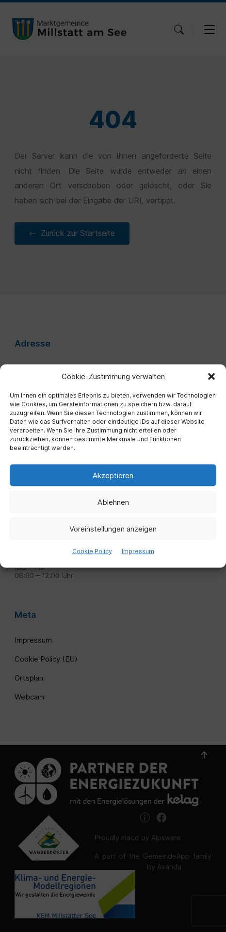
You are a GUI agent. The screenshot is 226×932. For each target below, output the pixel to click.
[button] (211, 377)
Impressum (138, 551)
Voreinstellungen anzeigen (113, 528)
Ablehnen (113, 501)
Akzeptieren (113, 475)
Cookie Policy (92, 551)
